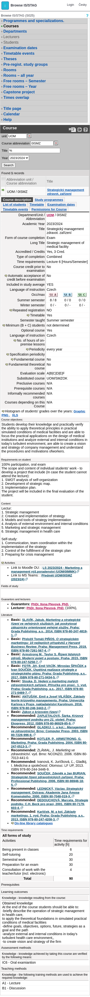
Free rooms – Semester (24, 81)
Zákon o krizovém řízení (39, 712)
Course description (17, 200)
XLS (15, 415)
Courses (11, 26)
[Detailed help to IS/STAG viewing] (85, 129)
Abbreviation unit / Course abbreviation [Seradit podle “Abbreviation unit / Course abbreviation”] (21, 181)
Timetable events (19, 53)
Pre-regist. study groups (25, 64)
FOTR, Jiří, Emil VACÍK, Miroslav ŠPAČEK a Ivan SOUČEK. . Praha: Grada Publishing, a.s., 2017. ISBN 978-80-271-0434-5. (48, 671)
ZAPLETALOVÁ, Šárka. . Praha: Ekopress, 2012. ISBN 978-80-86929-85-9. (47, 719)
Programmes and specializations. (33, 21)
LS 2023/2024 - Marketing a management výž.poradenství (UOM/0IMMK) (46, 569)
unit (4, 136)
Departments (15, 31)
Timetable (37, 204)
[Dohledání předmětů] (56, 143)
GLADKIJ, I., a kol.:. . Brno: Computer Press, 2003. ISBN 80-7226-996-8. (49, 731)
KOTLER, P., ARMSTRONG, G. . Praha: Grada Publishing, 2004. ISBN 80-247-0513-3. (49, 742)
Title (4, 150)
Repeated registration (29, 310)
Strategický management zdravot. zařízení (65, 192)
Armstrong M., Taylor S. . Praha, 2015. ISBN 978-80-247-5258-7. (49, 658)
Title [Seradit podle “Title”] (50, 181)
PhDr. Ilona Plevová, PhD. (50, 604)
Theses (10, 59)
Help (7, 120)
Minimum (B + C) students (25, 325)
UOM (50, 215)
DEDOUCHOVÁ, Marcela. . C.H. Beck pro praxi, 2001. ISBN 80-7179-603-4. (49, 804)
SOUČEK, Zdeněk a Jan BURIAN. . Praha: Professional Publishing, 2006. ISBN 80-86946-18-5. (48, 779)
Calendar (11, 114)
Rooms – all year (18, 75)
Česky (83, 4)
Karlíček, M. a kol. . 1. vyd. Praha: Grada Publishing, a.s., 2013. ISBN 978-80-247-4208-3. (47, 815)
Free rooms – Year (19, 86)
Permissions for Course (49, 209)
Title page (12, 109)
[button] (5, 5)
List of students (14, 204)
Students (10, 42)
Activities (10, 562)
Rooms (9, 70)
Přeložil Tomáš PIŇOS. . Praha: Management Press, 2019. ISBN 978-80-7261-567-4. (49, 644)
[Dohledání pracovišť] (29, 136)
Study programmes (49, 200)
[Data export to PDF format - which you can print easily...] (72, 129)
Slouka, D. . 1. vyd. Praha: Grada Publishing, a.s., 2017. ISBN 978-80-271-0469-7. (49, 686)
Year (5, 158)
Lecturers (11, 37)
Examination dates (20, 48)
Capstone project (19, 92)
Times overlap (16, 97)
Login (70, 4)
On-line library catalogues (33, 823)
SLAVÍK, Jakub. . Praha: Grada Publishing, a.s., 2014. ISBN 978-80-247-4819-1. (49, 627)
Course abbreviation (16, 143)
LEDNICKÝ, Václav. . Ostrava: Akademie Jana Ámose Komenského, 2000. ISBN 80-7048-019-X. (47, 792)
